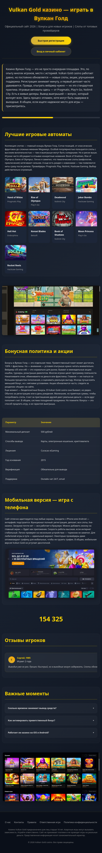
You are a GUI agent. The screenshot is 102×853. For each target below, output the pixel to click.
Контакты (19, 822)
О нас (8, 822)
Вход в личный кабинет (51, 51)
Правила (31, 822)
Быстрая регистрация (51, 40)
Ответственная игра (50, 822)
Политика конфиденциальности (80, 822)
